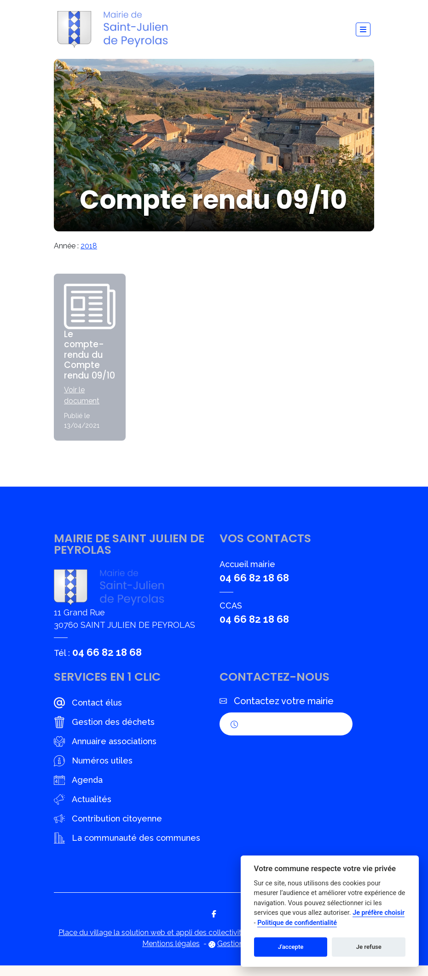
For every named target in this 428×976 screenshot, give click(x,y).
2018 (89, 245)
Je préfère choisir (379, 913)
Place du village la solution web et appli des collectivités (153, 943)
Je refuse (369, 946)
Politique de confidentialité (297, 923)
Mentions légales (171, 954)
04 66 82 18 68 (107, 663)
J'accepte (291, 946)
